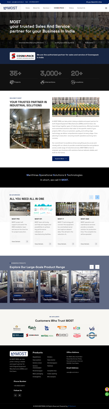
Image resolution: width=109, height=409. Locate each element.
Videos (71, 8)
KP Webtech (72, 406)
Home (28, 8)
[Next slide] (92, 267)
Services (46, 8)
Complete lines (52, 371)
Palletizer (50, 366)
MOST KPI (61, 219)
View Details (16, 244)
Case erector (50, 299)
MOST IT (84, 219)
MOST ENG (16, 219)
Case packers (19, 299)
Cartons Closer (81, 299)
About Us (36, 8)
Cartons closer (37, 363)
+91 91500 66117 (34, 2)
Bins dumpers (51, 377)
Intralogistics (37, 377)
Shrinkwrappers (52, 363)
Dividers (49, 357)
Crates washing (52, 374)
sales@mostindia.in (18, 2)
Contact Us (81, 8)
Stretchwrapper (38, 371)
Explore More (60, 159)
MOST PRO (39, 219)
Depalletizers (37, 357)
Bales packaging (38, 374)
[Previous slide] (97, 197)
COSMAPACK (17, 295)
